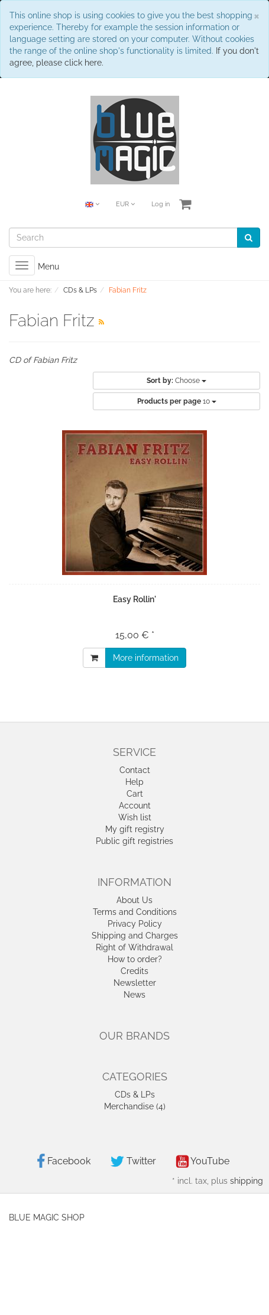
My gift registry (134, 829)
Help (134, 782)
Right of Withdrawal (134, 947)
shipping (246, 1181)
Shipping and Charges (135, 935)
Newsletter (135, 983)
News (134, 994)
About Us (134, 900)
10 (176, 401)
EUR (125, 204)
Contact (134, 770)
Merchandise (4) (135, 1106)
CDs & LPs (135, 1094)
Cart (135, 793)
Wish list (134, 817)
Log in (160, 204)
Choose (176, 380)
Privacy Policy (135, 923)
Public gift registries (134, 841)
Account (135, 805)
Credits (134, 971)
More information (146, 658)
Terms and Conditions (135, 912)
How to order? (135, 959)
